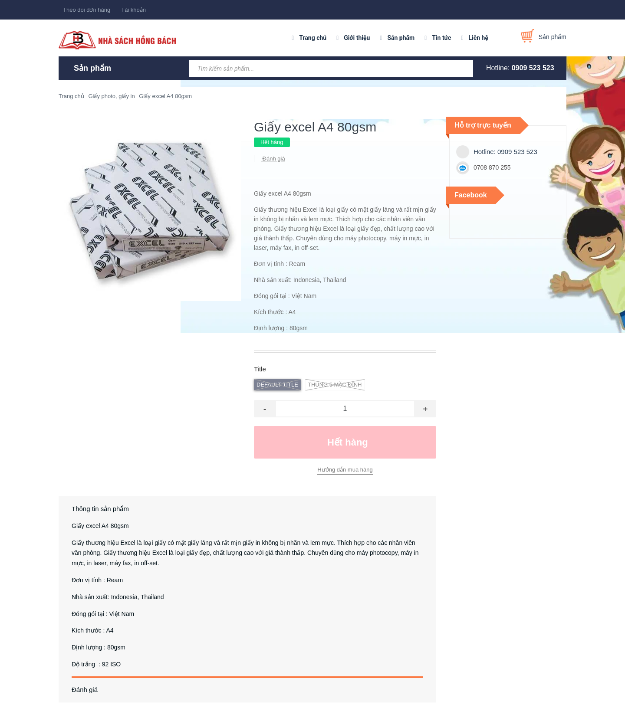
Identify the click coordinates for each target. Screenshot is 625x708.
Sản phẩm (400, 37)
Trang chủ (312, 37)
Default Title (277, 384)
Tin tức (441, 37)
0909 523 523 (533, 68)
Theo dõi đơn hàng (86, 10)
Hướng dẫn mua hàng (344, 469)
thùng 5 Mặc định (335, 384)
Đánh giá (273, 158)
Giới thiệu (357, 37)
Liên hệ (478, 37)
